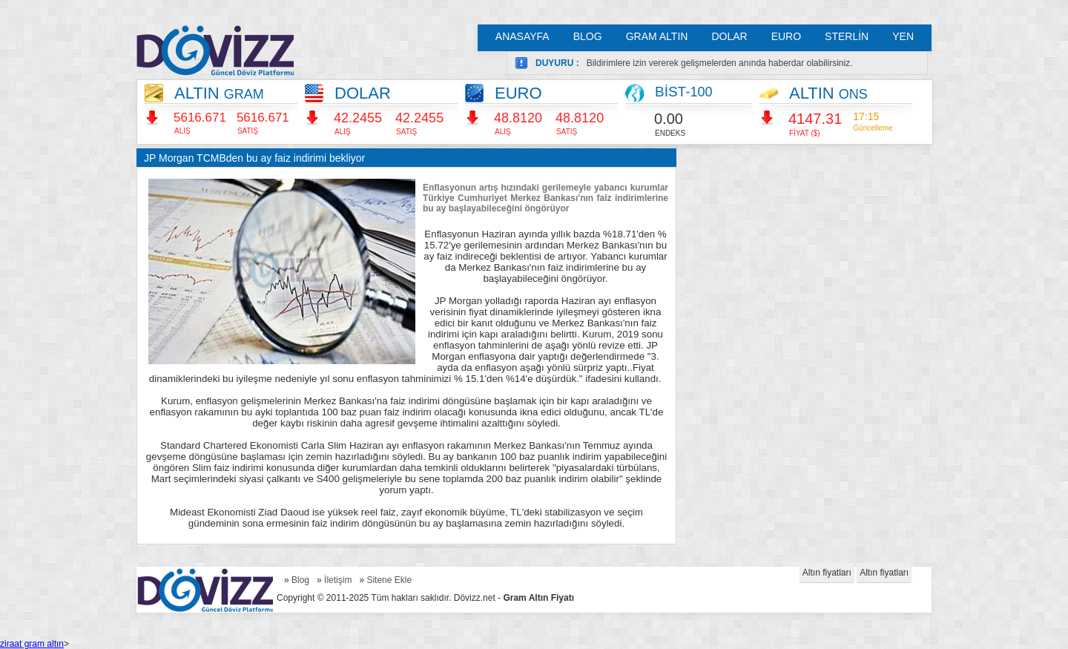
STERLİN (846, 36)
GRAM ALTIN (657, 36)
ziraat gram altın (32, 644)
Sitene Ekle (389, 580)
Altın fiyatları (826, 572)
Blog (300, 580)
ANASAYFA (522, 36)
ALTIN (219, 93)
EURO (786, 36)
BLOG (587, 36)
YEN (903, 36)
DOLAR (729, 36)
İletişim (338, 580)
